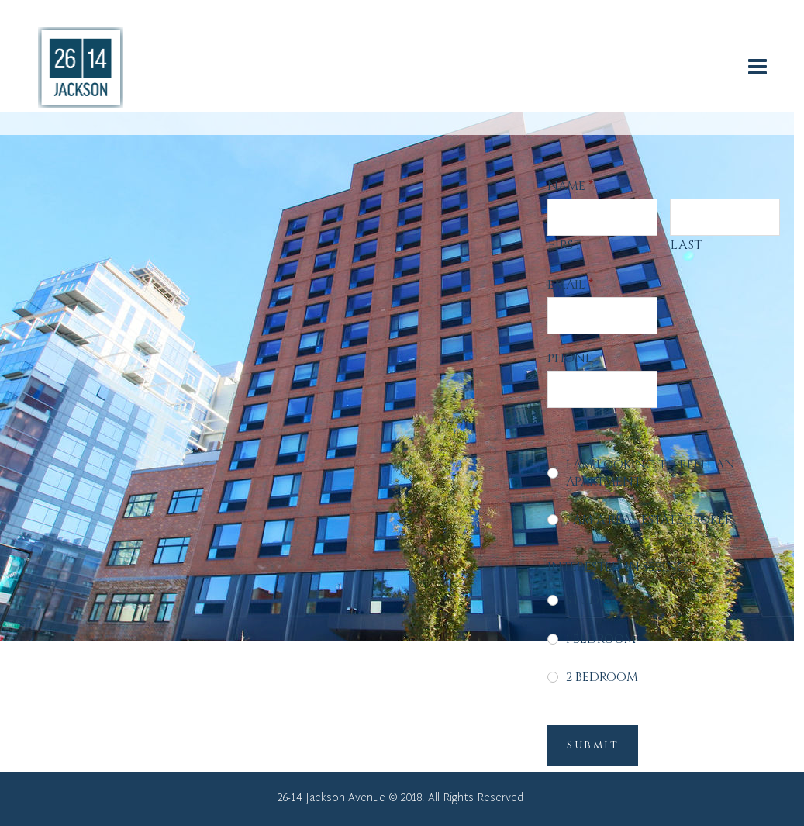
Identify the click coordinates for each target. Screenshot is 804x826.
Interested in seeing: (621, 566)
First (564, 245)
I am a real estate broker (649, 519)
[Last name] (724, 217)
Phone (569, 358)
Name (570, 186)
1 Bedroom (601, 639)
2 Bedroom (602, 677)
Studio (589, 600)
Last (686, 245)
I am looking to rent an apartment (650, 473)
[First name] (602, 217)
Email (570, 284)
